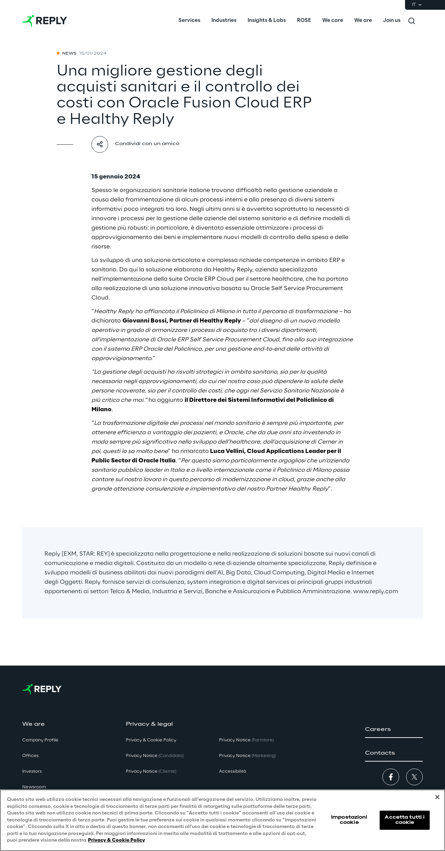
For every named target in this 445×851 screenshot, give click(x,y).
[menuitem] (189, 21)
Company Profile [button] (40, 740)
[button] (394, 729)
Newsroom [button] (34, 787)
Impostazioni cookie (349, 820)
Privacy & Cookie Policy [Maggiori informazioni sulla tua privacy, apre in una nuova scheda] (116, 840)
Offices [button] (30, 756)
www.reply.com (375, 591)
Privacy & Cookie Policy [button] (151, 740)
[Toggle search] (411, 21)
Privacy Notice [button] (155, 756)
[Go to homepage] (44, 21)
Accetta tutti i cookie (404, 820)
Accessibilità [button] (232, 771)
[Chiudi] (437, 797)
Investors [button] (32, 771)
